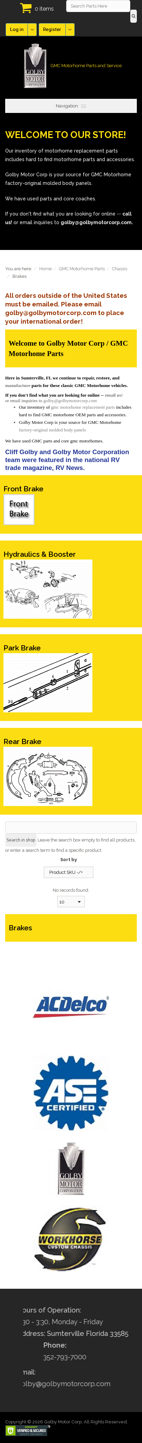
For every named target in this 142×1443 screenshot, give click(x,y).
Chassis (119, 268)
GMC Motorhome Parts (82, 268)
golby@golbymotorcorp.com (70, 400)
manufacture (17, 385)
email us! (113, 395)
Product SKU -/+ (66, 872)
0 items (44, 9)
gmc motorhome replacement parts (83, 407)
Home (45, 268)
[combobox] (71, 901)
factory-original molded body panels (52, 429)
